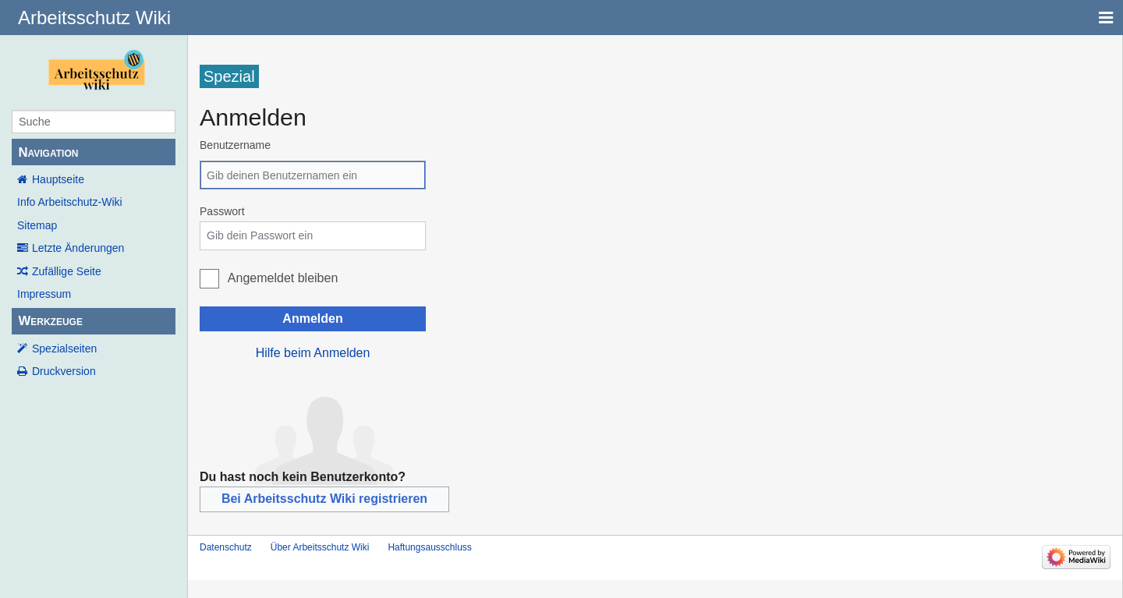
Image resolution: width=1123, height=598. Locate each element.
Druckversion (64, 371)
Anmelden (312, 318)
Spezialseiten (64, 348)
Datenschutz (226, 547)
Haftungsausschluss (429, 547)
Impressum (44, 294)
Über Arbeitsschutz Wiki (320, 547)
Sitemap (37, 225)
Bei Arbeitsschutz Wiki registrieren (324, 498)
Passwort (222, 211)
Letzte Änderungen (78, 248)
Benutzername (235, 145)
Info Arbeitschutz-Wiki (69, 202)
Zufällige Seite (66, 271)
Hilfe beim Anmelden (313, 352)
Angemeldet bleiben (283, 278)
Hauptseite (58, 179)
